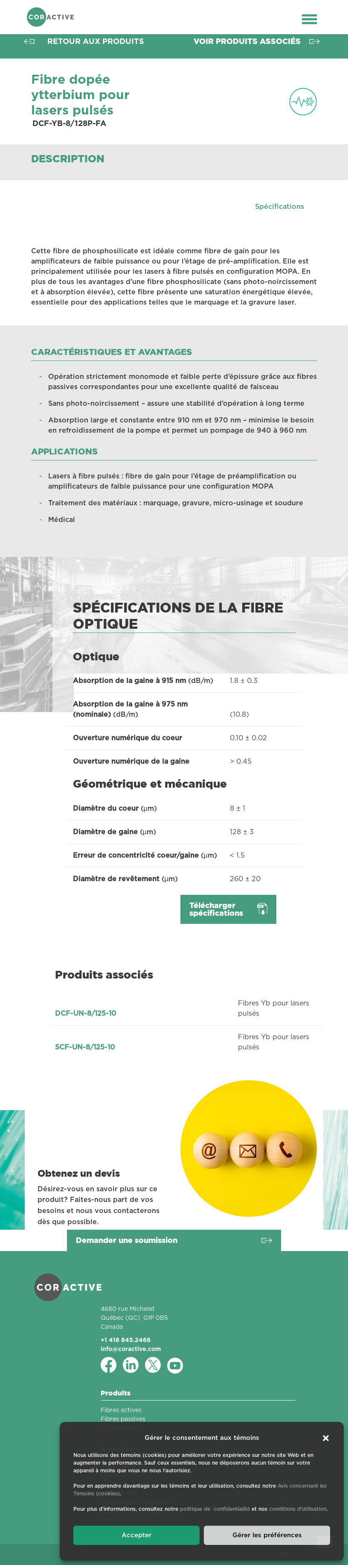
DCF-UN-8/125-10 (85, 1013)
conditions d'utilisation (297, 1509)
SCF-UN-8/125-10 (85, 1047)
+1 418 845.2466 (126, 1339)
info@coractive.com (131, 1348)
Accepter (136, 1535)
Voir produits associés (247, 41)
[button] (326, 1438)
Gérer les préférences (267, 1535)
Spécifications (279, 206)
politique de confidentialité (215, 1509)
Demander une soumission (126, 1240)
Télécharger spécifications (216, 909)
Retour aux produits (95, 41)
